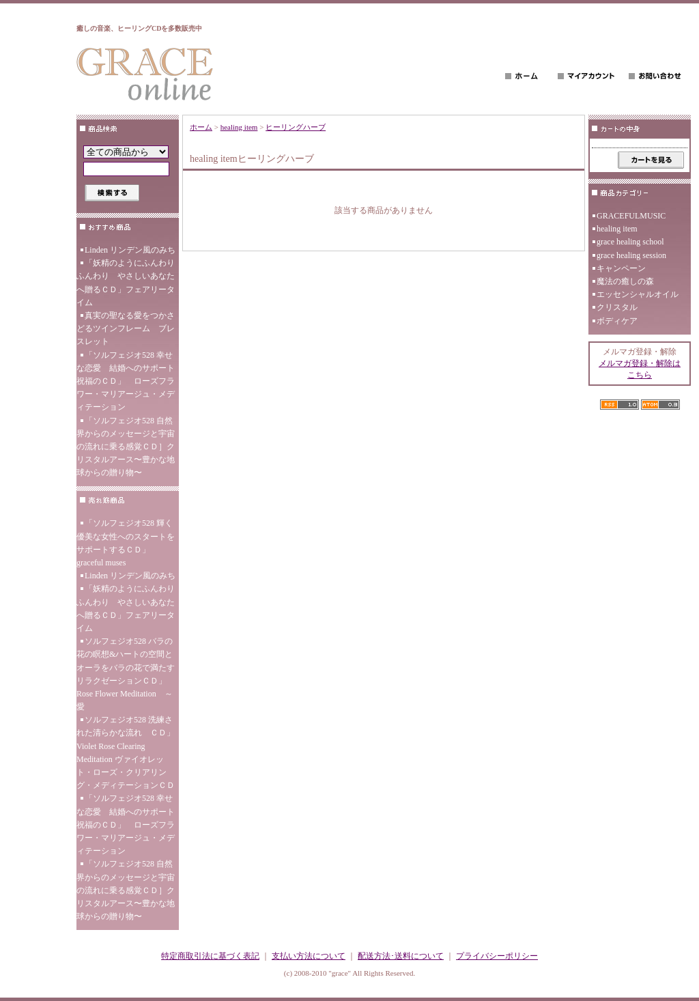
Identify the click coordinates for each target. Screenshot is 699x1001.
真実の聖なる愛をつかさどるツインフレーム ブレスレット (125, 328)
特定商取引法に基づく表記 (210, 956)
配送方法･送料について (401, 956)
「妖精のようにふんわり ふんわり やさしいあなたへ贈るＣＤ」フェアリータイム (127, 282)
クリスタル (617, 307)
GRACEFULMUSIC (631, 216)
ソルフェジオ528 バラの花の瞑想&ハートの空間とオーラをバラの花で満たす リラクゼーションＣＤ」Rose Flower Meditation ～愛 (125, 673)
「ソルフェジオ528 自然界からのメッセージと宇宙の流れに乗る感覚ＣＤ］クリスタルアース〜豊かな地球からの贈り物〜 (125, 447)
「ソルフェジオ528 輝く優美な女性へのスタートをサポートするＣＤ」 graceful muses (125, 542)
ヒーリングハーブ (296, 127)
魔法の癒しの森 (625, 281)
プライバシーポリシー (497, 956)
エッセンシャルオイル (638, 294)
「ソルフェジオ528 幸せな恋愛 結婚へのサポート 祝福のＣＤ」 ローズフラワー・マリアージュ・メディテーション (127, 381)
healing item (239, 127)
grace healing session (631, 255)
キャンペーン (621, 268)
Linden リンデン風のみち (130, 250)
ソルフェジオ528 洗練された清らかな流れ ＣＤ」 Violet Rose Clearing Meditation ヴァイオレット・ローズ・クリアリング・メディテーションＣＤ (127, 752)
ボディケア (617, 321)
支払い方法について (308, 956)
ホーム (201, 127)
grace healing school (630, 241)
